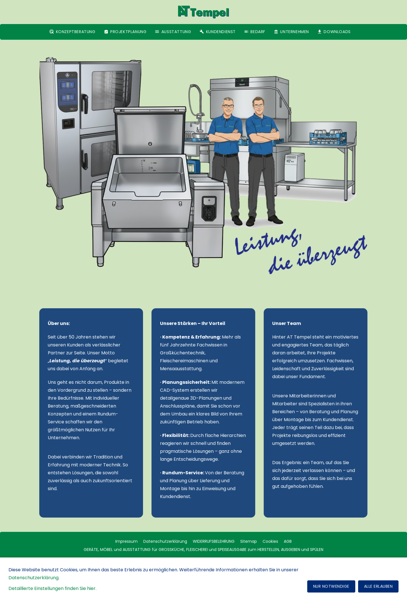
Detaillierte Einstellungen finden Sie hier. (52, 589)
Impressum (126, 541)
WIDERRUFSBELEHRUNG (214, 541)
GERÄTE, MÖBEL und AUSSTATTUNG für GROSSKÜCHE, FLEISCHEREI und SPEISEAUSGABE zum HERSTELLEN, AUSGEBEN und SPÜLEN (203, 549)
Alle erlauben (378, 587)
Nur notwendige (331, 587)
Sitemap (248, 541)
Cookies (270, 541)
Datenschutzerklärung (165, 541)
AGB (288, 541)
